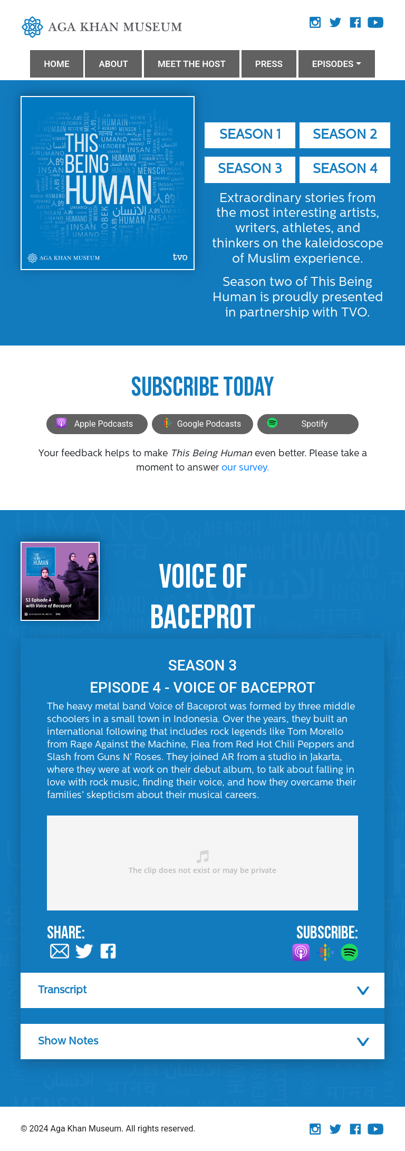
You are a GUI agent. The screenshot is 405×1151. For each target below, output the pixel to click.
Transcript (62, 990)
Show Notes (68, 1042)
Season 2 (345, 135)
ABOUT (113, 64)
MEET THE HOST (192, 64)
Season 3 (250, 169)
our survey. (245, 468)
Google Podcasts (200, 424)
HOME (56, 64)
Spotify (295, 424)
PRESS (269, 64)
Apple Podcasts (93, 424)
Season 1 (250, 135)
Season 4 (345, 169)
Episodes (333, 64)
